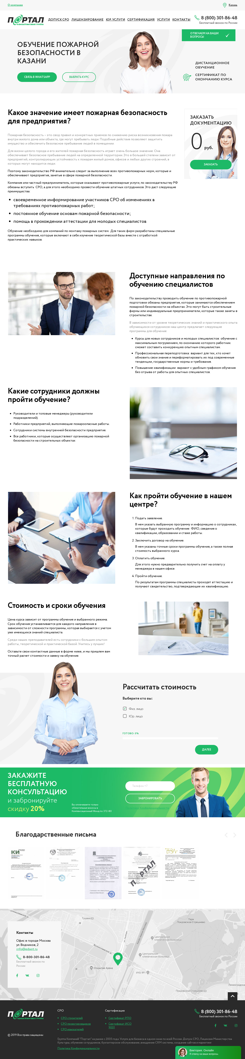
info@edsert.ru (27, 949)
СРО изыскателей (72, 1029)
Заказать (211, 165)
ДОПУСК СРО (58, 20)
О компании (15, 5)
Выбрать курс (79, 77)
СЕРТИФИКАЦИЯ (141, 20)
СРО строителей (72, 1018)
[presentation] (226, 835)
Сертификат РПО (120, 1018)
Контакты (181, 20)
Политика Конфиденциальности (147, 808)
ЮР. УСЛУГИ (115, 20)
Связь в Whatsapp (37, 77)
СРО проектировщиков (76, 1024)
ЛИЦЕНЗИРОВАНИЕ (87, 20)
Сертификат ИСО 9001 (120, 1026)
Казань (233, 5)
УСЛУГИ (163, 20)
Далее (206, 750)
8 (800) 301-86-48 (219, 18)
